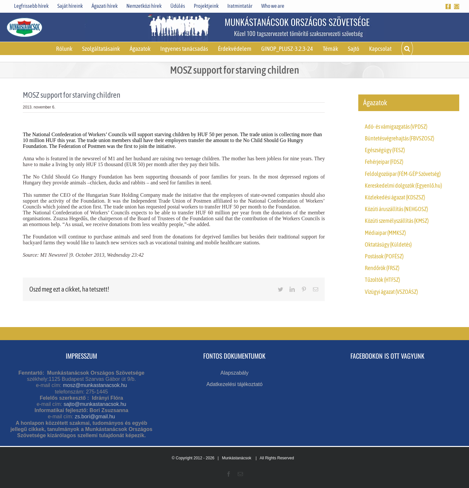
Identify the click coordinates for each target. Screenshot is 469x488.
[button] (407, 48)
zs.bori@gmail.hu (95, 416)
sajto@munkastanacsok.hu (95, 404)
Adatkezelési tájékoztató (234, 384)
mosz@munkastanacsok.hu (95, 385)
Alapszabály (234, 373)
